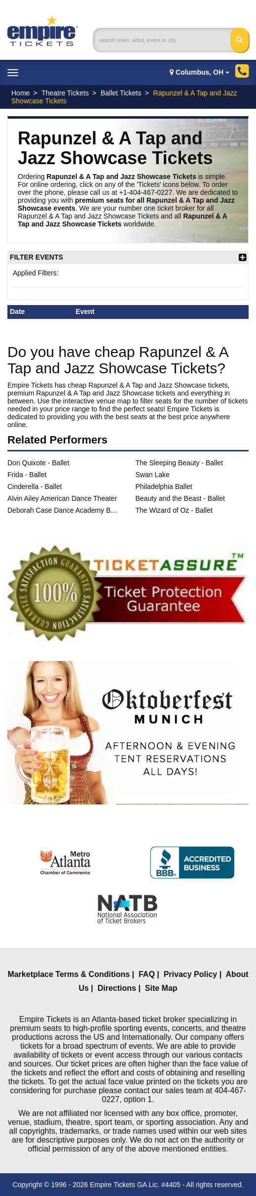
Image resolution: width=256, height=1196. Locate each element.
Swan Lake (153, 475)
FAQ (147, 974)
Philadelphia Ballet (164, 486)
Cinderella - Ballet (34, 486)
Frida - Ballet (26, 475)
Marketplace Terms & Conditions (68, 974)
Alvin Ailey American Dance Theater (62, 498)
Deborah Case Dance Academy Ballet (64, 510)
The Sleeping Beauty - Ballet (179, 463)
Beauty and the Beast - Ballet (180, 498)
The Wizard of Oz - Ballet (174, 510)
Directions (117, 988)
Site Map (161, 988)
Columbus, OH (199, 72)
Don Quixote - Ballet (38, 463)
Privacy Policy (191, 974)
